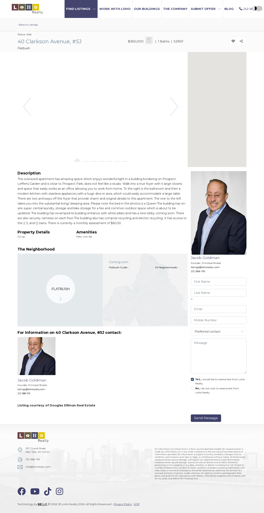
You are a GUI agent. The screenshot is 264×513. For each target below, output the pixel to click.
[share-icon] (241, 41)
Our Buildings (147, 9)
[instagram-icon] (59, 491)
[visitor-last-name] (218, 293)
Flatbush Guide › (118, 267)
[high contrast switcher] (257, 8)
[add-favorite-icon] (233, 41)
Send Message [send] (206, 418)
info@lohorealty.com (38, 466)
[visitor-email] (218, 309)
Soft (42, 504)
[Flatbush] (60, 289)
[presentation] (219, 405)
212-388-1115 (198, 271)
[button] (81, 9)
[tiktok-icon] (47, 491)
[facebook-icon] (22, 491)
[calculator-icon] (149, 40)
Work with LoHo (115, 9)
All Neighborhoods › (166, 267)
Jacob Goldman (205, 257)
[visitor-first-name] (218, 282)
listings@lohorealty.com (205, 267)
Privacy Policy (123, 504)
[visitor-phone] (218, 320)
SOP (137, 504)
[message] (218, 356)
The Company (175, 9)
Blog (229, 9)
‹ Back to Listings (28, 24)
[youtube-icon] (35, 491)
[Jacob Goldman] (40, 368)
